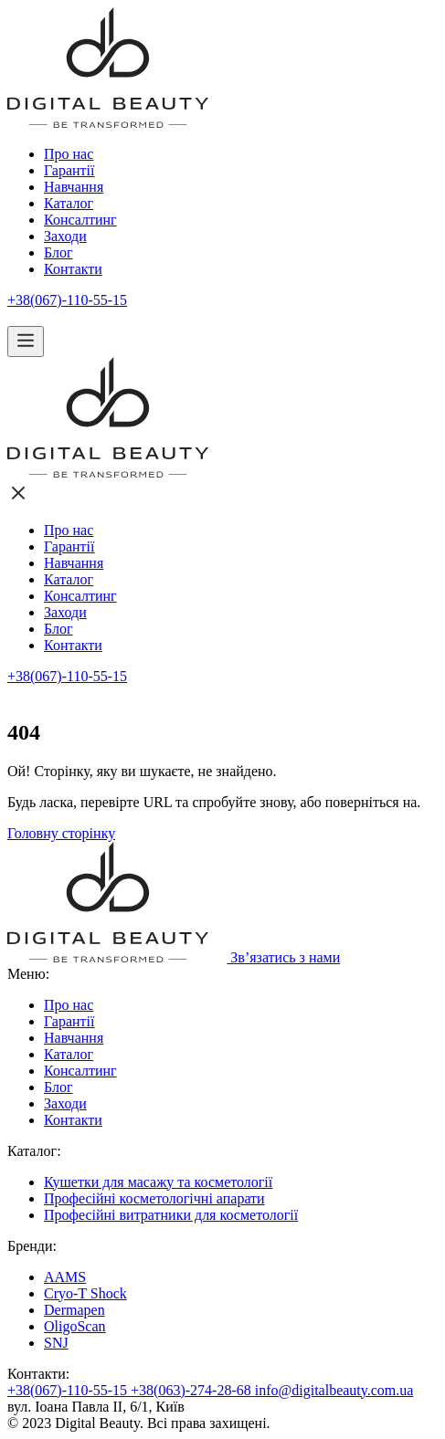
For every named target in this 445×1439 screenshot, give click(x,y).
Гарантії (69, 170)
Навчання (73, 186)
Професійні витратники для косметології (171, 1215)
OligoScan (75, 1326)
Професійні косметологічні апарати (154, 1198)
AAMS (65, 1277)
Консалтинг (80, 219)
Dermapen (74, 1310)
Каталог (68, 203)
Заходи (65, 236)
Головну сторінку (61, 833)
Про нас (68, 154)
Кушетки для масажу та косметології (158, 1182)
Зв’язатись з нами (276, 957)
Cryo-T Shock (85, 1293)
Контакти (73, 269)
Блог (58, 252)
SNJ (56, 1342)
